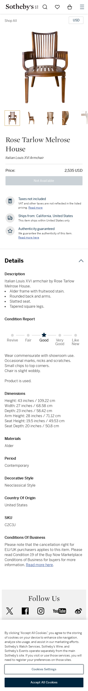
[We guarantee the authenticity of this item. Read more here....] (28, 237)
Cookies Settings (44, 669)
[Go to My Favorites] (57, 6)
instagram (40, 611)
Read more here (39, 564)
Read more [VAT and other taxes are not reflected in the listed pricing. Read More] (35, 207)
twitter (9, 611)
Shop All (11, 21)
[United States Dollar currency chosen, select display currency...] (76, 20)
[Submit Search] (45, 7)
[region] (44, 655)
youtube (59, 611)
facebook (25, 611)
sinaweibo (78, 611)
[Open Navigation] (82, 6)
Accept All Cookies (44, 682)
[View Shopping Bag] (69, 6)
